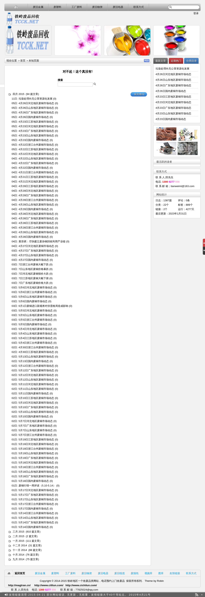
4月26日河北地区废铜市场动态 (36, 103)
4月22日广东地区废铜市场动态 (36, 163)
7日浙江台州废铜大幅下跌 (34, 264)
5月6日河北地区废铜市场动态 (36, 287)
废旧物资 (97, 7)
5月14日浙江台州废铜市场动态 (36, 513)
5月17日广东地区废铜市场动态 (36, 494)
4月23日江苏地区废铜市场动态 (36, 121)
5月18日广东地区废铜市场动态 (36, 476)
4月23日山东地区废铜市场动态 (36, 135)
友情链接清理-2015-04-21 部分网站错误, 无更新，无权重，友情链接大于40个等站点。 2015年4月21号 (80, 594)
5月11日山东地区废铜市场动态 (36, 388)
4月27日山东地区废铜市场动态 (36, 255)
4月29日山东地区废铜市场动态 (36, 204)
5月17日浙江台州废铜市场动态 (36, 503)
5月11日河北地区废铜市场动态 (36, 384)
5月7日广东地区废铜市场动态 (36, 425)
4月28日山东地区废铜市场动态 (36, 232)
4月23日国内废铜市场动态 (34, 140)
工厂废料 (76, 7)
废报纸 (135, 573)
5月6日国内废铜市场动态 (33, 301)
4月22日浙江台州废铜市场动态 (36, 144)
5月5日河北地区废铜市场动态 (36, 310)
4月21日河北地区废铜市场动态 (36, 181)
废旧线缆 (119, 573)
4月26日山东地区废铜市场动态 (36, 107)
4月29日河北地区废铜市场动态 (36, 190)
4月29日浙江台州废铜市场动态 (36, 199)
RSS (146, 60)
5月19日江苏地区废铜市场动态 (36, 439)
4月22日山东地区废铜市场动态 (36, 158)
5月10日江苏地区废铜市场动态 (36, 398)
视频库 (148, 573)
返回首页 (20, 573)
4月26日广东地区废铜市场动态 (36, 112)
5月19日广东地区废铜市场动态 (36, 457)
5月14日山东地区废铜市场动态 (36, 517)
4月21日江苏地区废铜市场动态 (36, 176)
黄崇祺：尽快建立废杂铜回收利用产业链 (42, 241)
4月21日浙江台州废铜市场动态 (36, 172)
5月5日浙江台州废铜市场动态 (36, 319)
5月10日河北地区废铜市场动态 (36, 402)
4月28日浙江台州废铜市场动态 (36, 227)
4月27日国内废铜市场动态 (34, 259)
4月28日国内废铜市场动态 (34, 236)
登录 (196, 13)
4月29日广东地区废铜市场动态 (36, 195)
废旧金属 (38, 7)
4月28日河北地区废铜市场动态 (36, 213)
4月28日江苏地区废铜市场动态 (36, 223)
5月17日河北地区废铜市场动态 (36, 490)
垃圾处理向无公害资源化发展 (35, 98)
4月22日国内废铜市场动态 (34, 167)
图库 (161, 573)
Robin (160, 580)
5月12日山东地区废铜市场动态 (36, 379)
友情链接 (175, 573)
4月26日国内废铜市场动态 (34, 117)
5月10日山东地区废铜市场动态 (36, 411)
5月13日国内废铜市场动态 (34, 361)
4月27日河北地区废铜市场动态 (36, 246)
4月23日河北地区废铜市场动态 (36, 126)
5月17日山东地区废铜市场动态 (36, 499)
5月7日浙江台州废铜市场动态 (36, 434)
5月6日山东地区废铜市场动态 (36, 296)
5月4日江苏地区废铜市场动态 (36, 338)
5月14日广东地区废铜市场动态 (36, 522)
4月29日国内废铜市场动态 (34, 209)
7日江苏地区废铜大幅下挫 (34, 278)
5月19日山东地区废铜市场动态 (36, 453)
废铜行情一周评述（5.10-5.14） (37, 485)
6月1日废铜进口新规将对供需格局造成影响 (43, 305)
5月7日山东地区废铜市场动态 (36, 430)
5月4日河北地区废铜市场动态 (36, 328)
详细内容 (47, 57)
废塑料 (57, 7)
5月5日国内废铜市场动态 (33, 324)
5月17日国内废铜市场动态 (34, 508)
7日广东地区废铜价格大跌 (34, 282)
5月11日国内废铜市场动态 (34, 393)
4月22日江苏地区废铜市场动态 (36, 149)
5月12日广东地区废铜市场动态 (36, 370)
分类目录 (191, 60)
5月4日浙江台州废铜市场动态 (36, 342)
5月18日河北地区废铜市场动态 (36, 462)
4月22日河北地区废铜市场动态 (36, 153)
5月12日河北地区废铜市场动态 (36, 375)
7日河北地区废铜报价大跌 (34, 273)
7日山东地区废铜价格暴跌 (34, 269)
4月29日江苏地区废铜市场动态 (36, 186)
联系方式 (138, 7)
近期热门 (176, 60)
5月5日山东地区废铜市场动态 (36, 315)
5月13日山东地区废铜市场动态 (36, 356)
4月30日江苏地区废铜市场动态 (36, 351)
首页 (22, 60)
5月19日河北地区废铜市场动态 (36, 444)
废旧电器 (118, 7)
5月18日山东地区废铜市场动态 (36, 471)
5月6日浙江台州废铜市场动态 (36, 292)
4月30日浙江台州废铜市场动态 (36, 347)
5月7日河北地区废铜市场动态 (36, 421)
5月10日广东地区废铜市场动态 (36, 407)
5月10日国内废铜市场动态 (34, 416)
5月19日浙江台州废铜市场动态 (36, 448)
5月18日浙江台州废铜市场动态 (36, 467)
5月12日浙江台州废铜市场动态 (36, 365)
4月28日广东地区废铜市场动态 (36, 218)
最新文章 (160, 60)
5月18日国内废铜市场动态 (34, 480)
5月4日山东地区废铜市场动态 (36, 333)
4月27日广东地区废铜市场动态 (36, 250)
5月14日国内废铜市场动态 (34, 527)
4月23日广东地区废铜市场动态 (36, 130)
